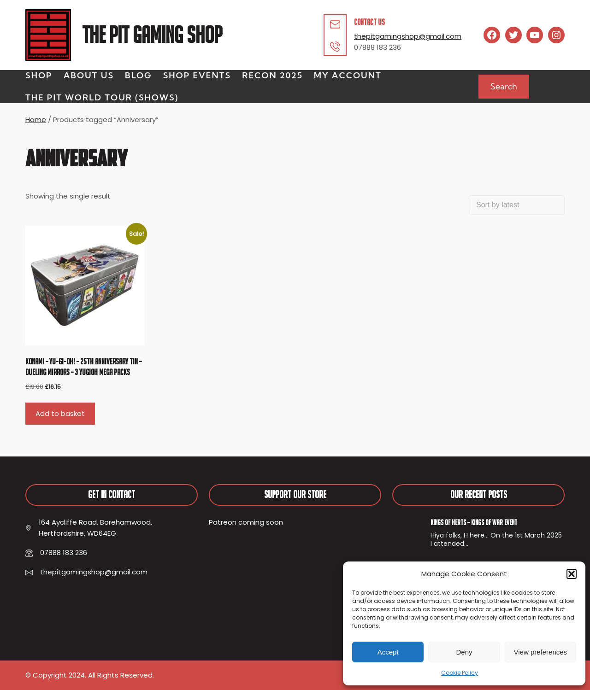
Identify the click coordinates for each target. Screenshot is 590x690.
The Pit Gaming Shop (152, 34)
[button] (571, 574)
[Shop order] (517, 205)
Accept (388, 652)
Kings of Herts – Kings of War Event (474, 522)
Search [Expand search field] (503, 86)
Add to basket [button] (60, 413)
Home (35, 119)
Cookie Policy (459, 673)
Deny (464, 652)
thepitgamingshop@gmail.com (407, 36)
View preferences (540, 652)
